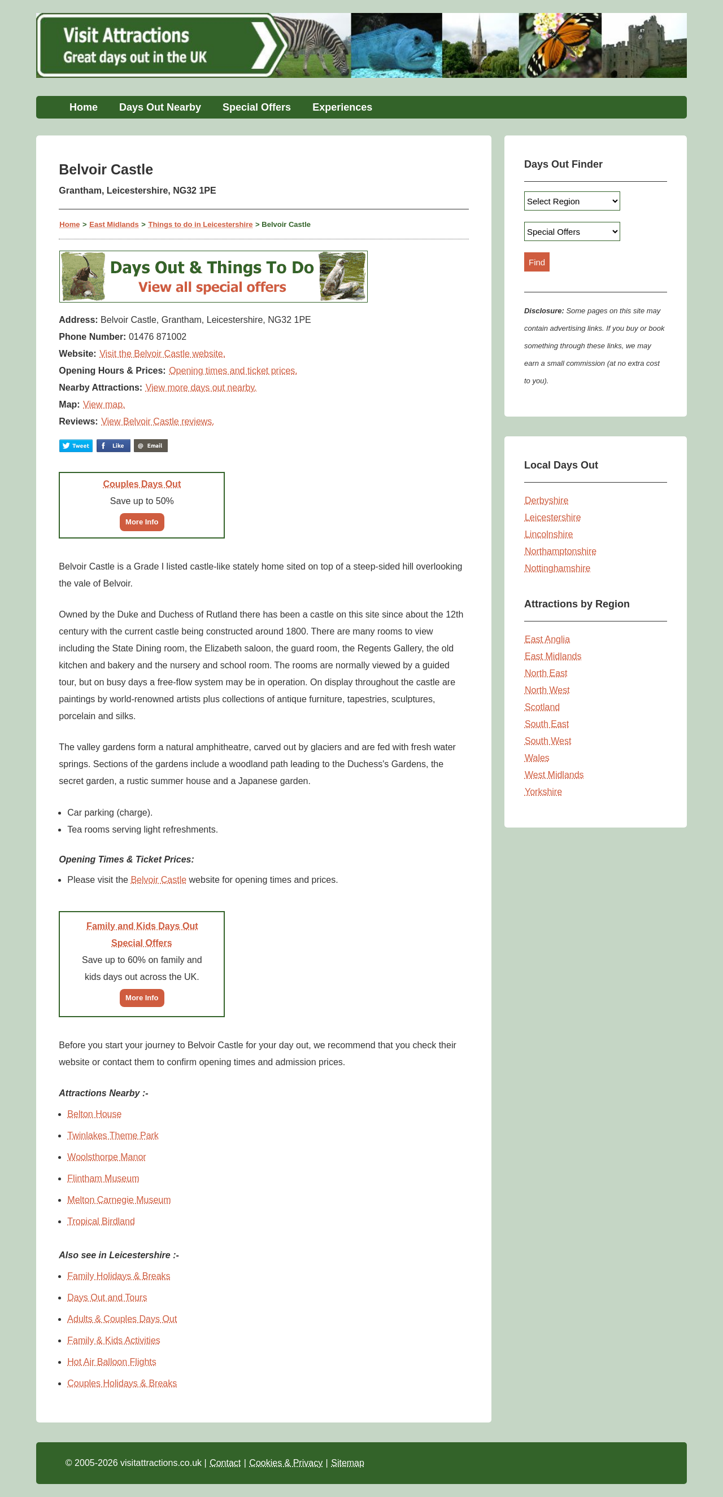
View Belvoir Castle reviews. (158, 421)
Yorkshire (543, 791)
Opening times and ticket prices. (233, 370)
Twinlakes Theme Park (113, 1135)
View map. (104, 404)
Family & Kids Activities (113, 1340)
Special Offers (257, 107)
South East (547, 724)
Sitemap (347, 1463)
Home (83, 107)
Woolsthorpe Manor (106, 1157)
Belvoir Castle (158, 880)
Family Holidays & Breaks (118, 1276)
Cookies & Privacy (286, 1463)
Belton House (94, 1114)
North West (547, 690)
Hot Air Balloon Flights (111, 1362)
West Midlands (554, 775)
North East (546, 673)
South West (548, 741)
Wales (537, 758)
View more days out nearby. (201, 387)
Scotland (542, 707)
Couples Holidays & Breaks (122, 1383)
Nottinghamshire (558, 568)
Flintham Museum (103, 1178)
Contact (225, 1463)
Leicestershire (553, 517)
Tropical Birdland (100, 1221)
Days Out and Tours (107, 1297)
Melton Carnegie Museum (119, 1200)
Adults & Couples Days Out (122, 1319)
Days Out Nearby (160, 107)
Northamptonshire (560, 551)
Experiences (342, 107)
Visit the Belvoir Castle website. (162, 353)
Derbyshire (546, 500)
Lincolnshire (549, 534)
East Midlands (113, 224)
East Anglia (547, 639)
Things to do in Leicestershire (201, 224)
